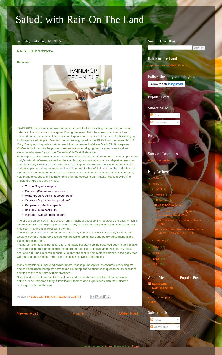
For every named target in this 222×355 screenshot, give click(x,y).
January (161, 240)
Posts (155, 115)
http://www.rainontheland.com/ (167, 65)
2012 (156, 258)
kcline (109, 346)
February (162, 200)
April (159, 189)
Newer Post (27, 313)
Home (78, 313)
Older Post (128, 313)
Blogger (135, 346)
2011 (156, 264)
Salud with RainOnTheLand (162, 288)
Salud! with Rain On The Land (80, 19)
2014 (156, 247)
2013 (156, 253)
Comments (159, 122)
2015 (156, 184)
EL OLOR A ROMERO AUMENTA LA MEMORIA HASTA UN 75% (179, 231)
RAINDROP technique (169, 205)
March (160, 194)
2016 (156, 178)
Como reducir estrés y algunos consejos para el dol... (175, 212)
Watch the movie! (159, 160)
